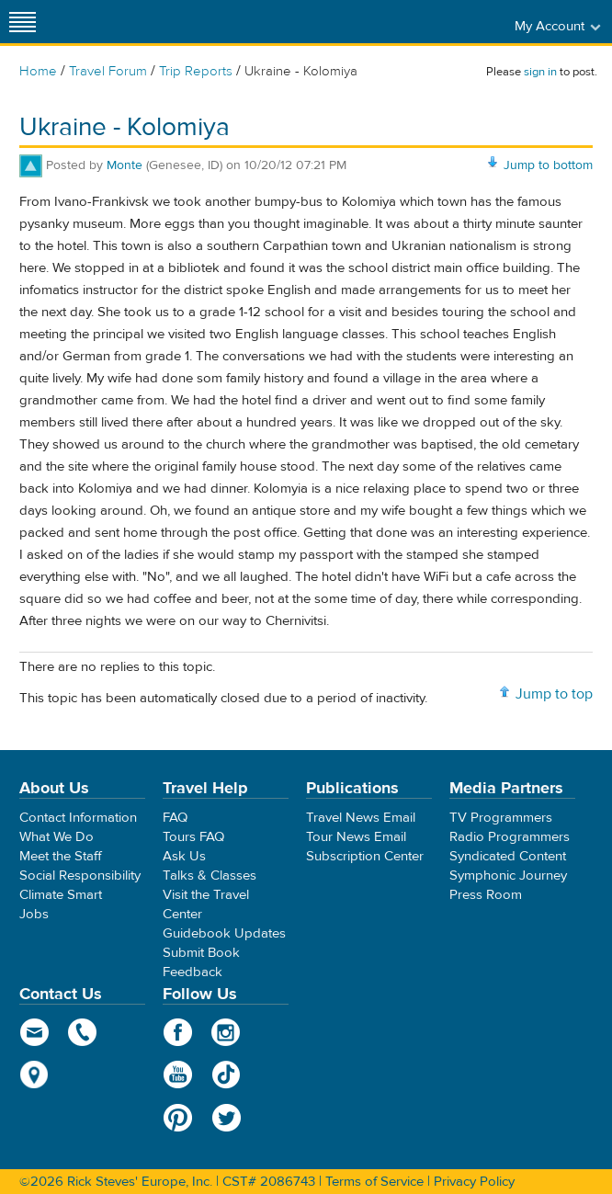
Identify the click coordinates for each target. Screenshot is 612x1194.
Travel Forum (108, 71)
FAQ (175, 817)
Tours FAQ (193, 837)
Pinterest (178, 1117)
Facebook (178, 1032)
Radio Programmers (509, 837)
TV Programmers (500, 817)
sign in (540, 71)
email (34, 1032)
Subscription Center (365, 856)
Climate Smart (60, 895)
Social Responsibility (80, 875)
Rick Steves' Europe (306, 21)
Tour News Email (356, 837)
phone (83, 1032)
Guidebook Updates (224, 933)
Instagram (226, 1032)
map (34, 1074)
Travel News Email (360, 817)
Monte (124, 165)
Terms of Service (374, 1181)
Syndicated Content (507, 856)
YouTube (178, 1074)
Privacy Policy (474, 1181)
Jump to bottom (548, 165)
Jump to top (554, 694)
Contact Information (78, 817)
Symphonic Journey (508, 875)
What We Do (56, 837)
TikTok (226, 1074)
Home (38, 71)
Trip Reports (195, 71)
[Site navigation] (23, 21)
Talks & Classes (209, 875)
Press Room (485, 895)
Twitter (226, 1117)
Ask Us (184, 856)
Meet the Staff (60, 856)
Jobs (34, 914)
